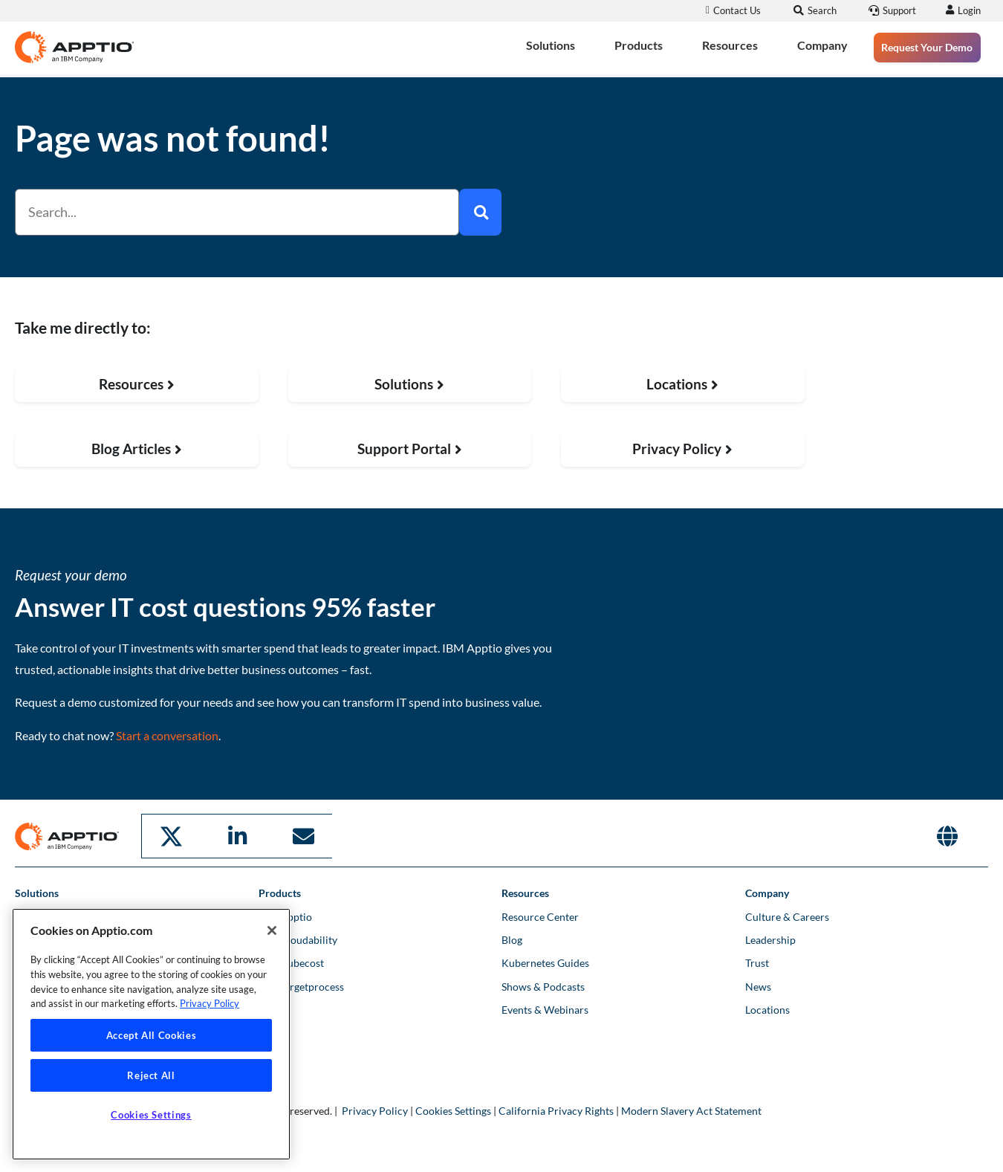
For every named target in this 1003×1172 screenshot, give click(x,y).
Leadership (770, 938)
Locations (767, 1008)
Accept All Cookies (151, 1035)
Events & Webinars (545, 1008)
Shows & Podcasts (543, 985)
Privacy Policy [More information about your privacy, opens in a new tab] (209, 1003)
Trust (757, 961)
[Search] (480, 212)
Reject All (151, 1075)
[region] (151, 1034)
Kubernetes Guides (545, 961)
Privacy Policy (375, 1109)
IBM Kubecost (291, 961)
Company (822, 45)
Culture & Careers (787, 915)
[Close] (272, 930)
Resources (730, 45)
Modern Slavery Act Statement (691, 1109)
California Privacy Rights (556, 1109)
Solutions (550, 45)
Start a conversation (167, 735)
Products (638, 45)
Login (967, 10)
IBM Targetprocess (301, 985)
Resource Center (540, 915)
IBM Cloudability (298, 938)
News (758, 985)
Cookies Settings (453, 1109)
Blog (512, 938)
